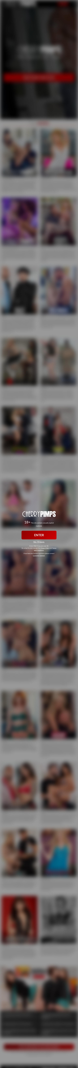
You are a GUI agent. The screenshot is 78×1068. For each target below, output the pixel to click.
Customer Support (39, 555)
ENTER (39, 535)
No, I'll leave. (39, 542)
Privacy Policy (45, 548)
